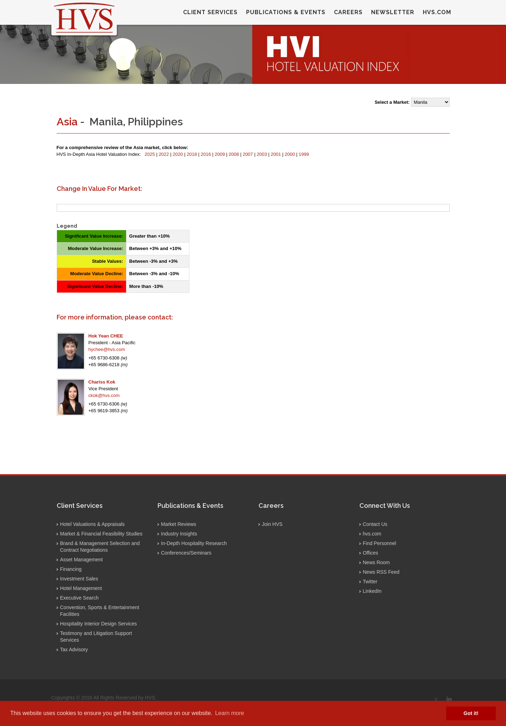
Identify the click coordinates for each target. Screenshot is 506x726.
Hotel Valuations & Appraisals (92, 524)
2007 (248, 154)
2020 (178, 154)
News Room (376, 562)
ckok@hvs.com (104, 395)
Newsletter (392, 12)
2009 (220, 154)
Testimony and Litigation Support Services (96, 636)
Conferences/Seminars (186, 553)
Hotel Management (81, 588)
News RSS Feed (381, 572)
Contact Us (375, 524)
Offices (370, 553)
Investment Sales (79, 579)
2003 (262, 154)
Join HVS (272, 524)
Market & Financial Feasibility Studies (101, 534)
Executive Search (79, 598)
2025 (151, 154)
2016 (206, 154)
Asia (67, 121)
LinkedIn (372, 591)
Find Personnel (379, 543)
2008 (234, 154)
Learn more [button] (229, 713)
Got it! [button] (471, 713)
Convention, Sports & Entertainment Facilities (99, 611)
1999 (304, 154)
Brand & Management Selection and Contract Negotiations (100, 546)
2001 (277, 154)
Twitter (370, 581)
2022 (164, 154)
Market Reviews (179, 524)
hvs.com (437, 12)
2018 (192, 154)
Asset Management (81, 559)
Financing (71, 569)
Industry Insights (179, 534)
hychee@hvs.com (107, 349)
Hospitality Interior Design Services (98, 623)
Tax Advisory (74, 649)
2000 (290, 154)
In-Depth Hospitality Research (194, 543)
